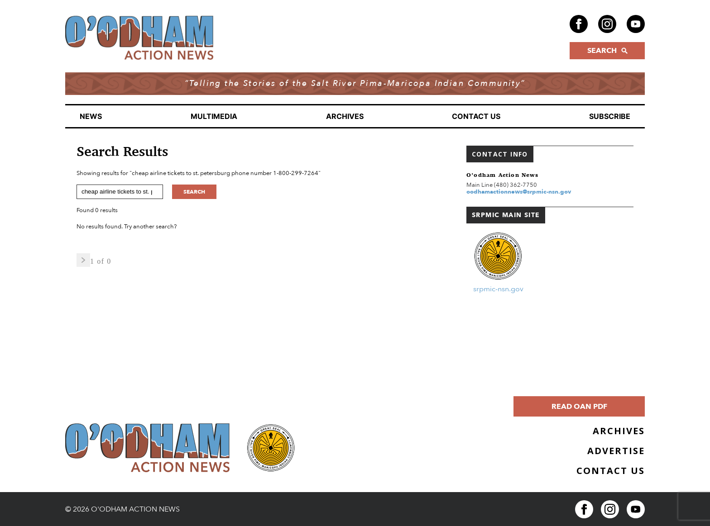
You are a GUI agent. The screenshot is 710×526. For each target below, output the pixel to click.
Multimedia (214, 116)
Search (194, 191)
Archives (345, 116)
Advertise (616, 451)
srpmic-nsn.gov (498, 289)
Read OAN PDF (579, 407)
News (91, 116)
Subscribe (609, 116)
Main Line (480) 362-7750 (501, 185)
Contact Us (476, 116)
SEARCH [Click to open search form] (607, 51)
